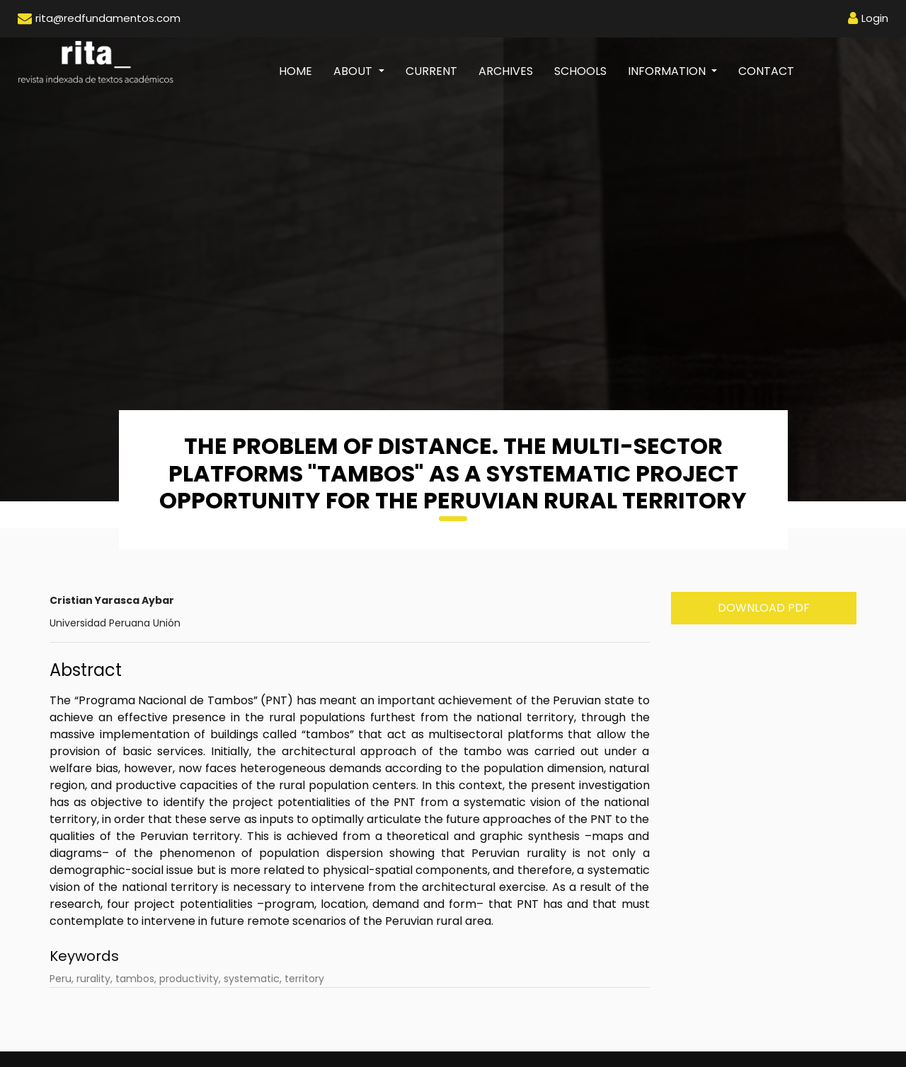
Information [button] (668, 71)
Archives (505, 71)
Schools (580, 71)
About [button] (354, 71)
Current (431, 71)
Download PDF (764, 608)
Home (301, 70)
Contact (766, 71)
